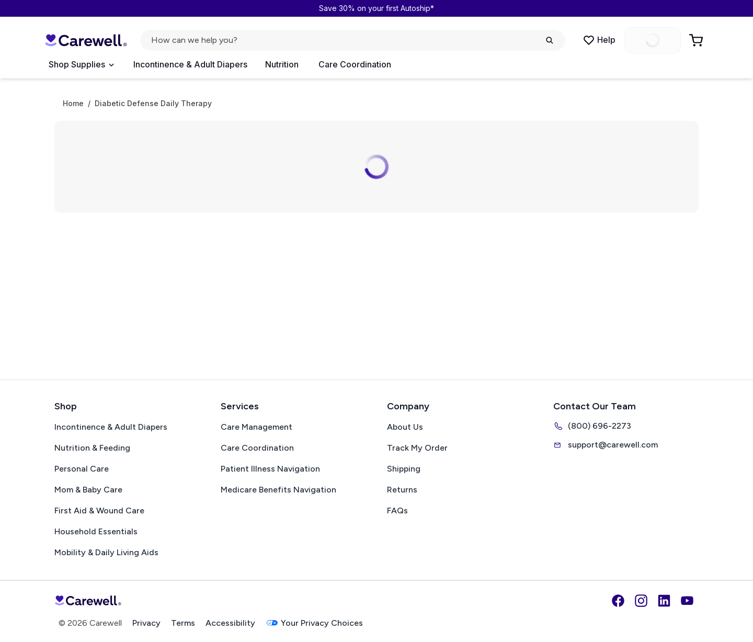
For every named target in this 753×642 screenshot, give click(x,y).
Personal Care (81, 469)
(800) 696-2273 (592, 426)
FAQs (397, 510)
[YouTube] (687, 600)
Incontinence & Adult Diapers (190, 64)
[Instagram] (641, 600)
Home (73, 103)
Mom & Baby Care (88, 490)
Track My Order (417, 448)
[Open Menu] (81, 64)
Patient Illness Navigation (270, 469)
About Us (405, 427)
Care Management (256, 427)
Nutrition (282, 64)
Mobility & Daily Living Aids (106, 552)
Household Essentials (96, 531)
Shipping (403, 469)
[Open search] (352, 40)
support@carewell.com (605, 445)
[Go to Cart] (697, 40)
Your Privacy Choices (314, 622)
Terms (183, 623)
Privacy (146, 623)
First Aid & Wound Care (99, 510)
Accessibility (230, 623)
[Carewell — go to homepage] (86, 40)
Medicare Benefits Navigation (278, 490)
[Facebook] (618, 600)
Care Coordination (354, 64)
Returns (402, 490)
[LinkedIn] (664, 600)
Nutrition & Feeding (92, 448)
